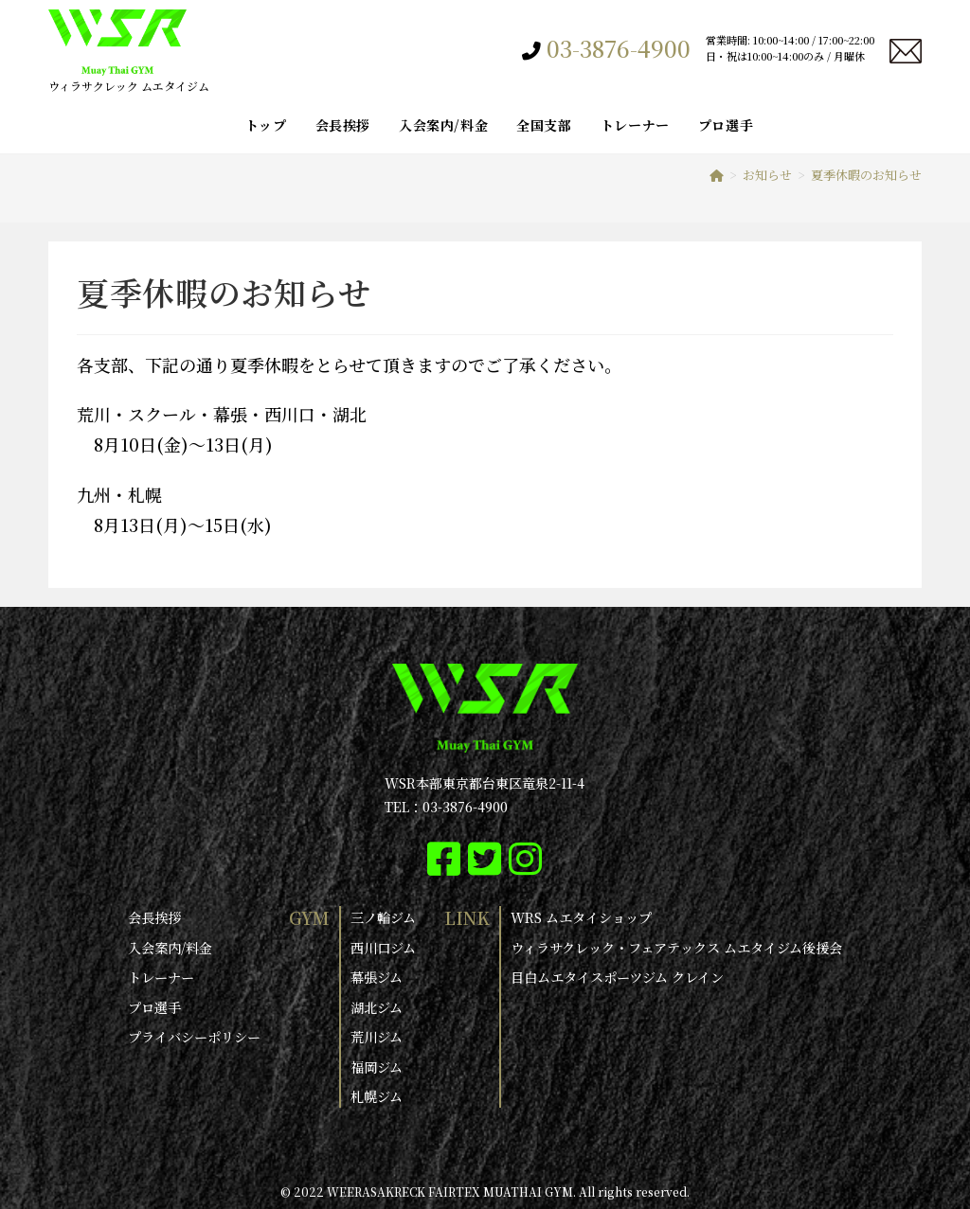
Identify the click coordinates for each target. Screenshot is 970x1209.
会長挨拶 (154, 917)
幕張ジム (376, 976)
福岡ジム (376, 1065)
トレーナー (161, 976)
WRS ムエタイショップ (581, 917)
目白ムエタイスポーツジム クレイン (617, 976)
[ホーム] (717, 175)
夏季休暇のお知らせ (866, 175)
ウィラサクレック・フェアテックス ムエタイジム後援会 (676, 946)
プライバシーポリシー (194, 1035)
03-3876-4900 (619, 48)
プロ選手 (154, 1005)
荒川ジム (376, 1035)
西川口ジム (383, 946)
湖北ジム (376, 1005)
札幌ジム (376, 1094)
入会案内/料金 (170, 946)
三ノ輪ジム (383, 917)
